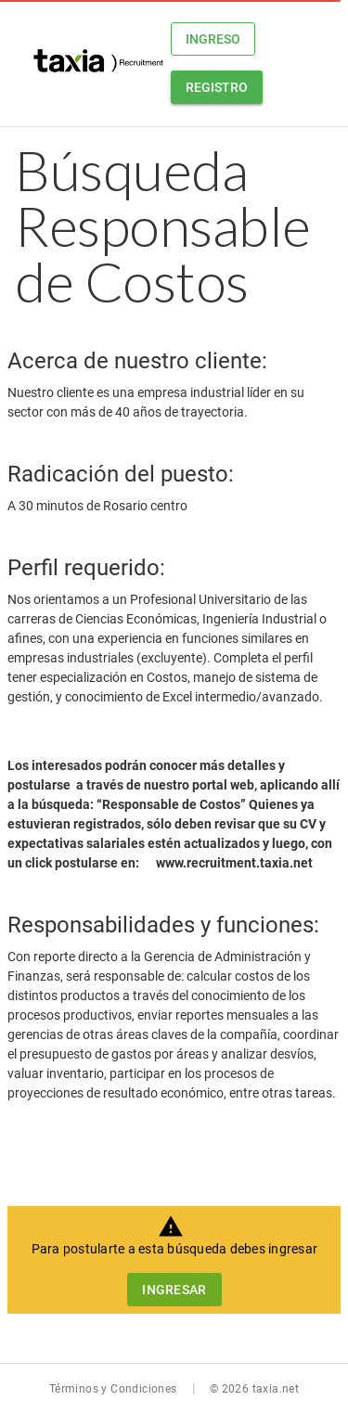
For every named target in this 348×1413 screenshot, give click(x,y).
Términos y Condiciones (113, 1388)
